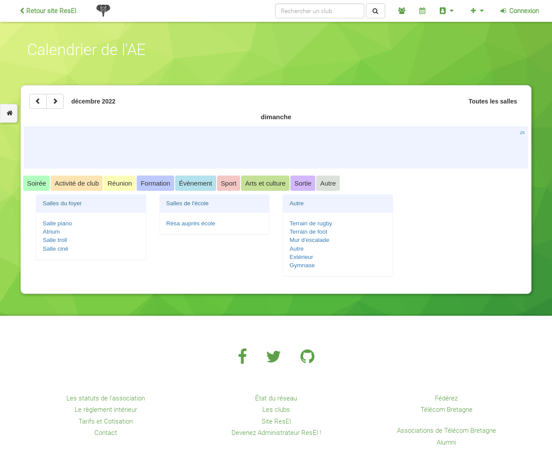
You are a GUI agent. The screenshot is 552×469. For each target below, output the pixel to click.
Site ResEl (276, 421)
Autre (297, 248)
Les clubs (276, 410)
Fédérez (446, 398)
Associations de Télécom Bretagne (446, 431)
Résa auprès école (191, 223)
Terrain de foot (308, 231)
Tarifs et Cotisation (106, 421)
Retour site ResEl (48, 11)
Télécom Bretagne (447, 410)
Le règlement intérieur (106, 410)
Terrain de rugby (311, 223)
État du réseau (276, 398)
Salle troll (55, 240)
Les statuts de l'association (105, 398)
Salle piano (57, 223)
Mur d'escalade (309, 240)
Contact (105, 433)
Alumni (446, 442)
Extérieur (301, 257)
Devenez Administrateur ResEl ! (276, 433)
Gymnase (302, 265)
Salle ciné (56, 248)
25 (522, 132)
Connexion (519, 11)
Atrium (51, 231)
